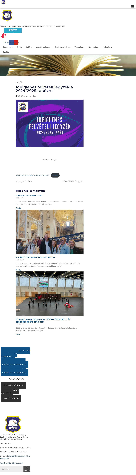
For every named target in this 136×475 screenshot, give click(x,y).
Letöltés (55, 175)
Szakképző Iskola (62, 47)
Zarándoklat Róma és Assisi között (35, 257)
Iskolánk (8, 47)
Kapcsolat (4, 458)
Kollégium (107, 47)
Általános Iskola (43, 47)
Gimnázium (93, 47)
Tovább (18, 208)
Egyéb (19, 82)
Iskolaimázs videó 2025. (29, 195)
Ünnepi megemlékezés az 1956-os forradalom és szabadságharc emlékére (43, 320)
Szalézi (7, 52)
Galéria (29, 47)
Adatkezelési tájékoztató (11, 463)
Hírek (19, 47)
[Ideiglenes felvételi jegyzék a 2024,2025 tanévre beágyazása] (50, 160)
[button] (32, 26)
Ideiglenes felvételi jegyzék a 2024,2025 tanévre (33, 175)
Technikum (79, 47)
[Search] (26, 469)
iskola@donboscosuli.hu (18, 456)
